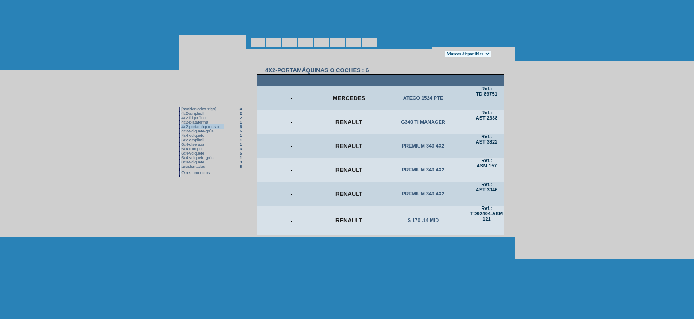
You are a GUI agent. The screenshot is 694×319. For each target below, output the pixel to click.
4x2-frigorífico (193, 99)
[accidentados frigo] (198, 90)
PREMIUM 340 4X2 (423, 145)
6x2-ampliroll (192, 121)
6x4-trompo (191, 130)
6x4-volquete (192, 134)
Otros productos (195, 154)
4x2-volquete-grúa (197, 112)
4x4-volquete (192, 117)
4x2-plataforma (194, 103)
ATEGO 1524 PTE (423, 83)
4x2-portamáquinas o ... (202, 108)
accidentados (193, 148)
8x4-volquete (192, 143)
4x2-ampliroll (192, 95)
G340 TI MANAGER (423, 114)
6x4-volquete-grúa (197, 139)
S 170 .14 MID (423, 238)
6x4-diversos (192, 126)
